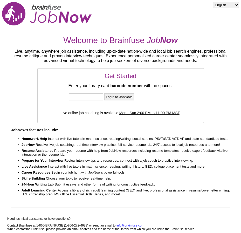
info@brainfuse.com (130, 225)
